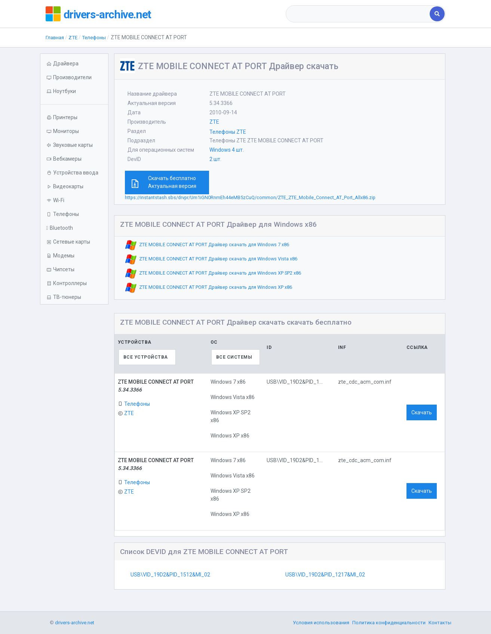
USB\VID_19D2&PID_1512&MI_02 (170, 575)
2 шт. (215, 159)
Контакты (440, 622)
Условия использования (321, 622)
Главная (55, 37)
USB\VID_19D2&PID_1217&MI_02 (325, 575)
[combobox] (358, 13)
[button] (74, 91)
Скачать (421, 412)
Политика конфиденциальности (389, 622)
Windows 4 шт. (226, 150)
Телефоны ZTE (227, 132)
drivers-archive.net (113, 14)
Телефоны (97, 37)
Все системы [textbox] (234, 357)
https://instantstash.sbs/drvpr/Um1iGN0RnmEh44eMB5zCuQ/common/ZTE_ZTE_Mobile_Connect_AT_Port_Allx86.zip (250, 197)
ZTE (75, 37)
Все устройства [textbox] (145, 357)
